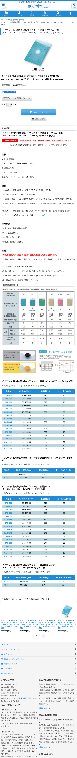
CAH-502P (8, 419)
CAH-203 (8, 399)
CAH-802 (8, 439)
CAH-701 (8, 429)
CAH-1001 (8, 445)
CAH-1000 (8, 442)
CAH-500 (8, 409)
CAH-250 (8, 402)
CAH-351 (8, 405)
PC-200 (7, 474)
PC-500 (7, 478)
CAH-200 (8, 395)
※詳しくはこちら (29, 698)
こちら (43, 215)
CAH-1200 (8, 449)
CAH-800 (8, 435)
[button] (3, 6)
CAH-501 (8, 415)
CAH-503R (8, 422)
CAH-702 (8, 432)
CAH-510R (8, 425)
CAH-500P (8, 412)
